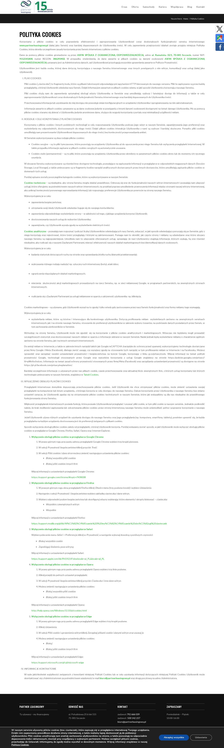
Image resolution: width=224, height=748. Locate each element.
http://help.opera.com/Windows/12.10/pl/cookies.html (59, 610)
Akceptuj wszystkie (174, 737)
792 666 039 (133, 714)
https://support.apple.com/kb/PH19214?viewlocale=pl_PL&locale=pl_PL (67, 558)
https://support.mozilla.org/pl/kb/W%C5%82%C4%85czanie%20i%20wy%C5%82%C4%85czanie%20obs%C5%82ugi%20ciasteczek (99, 523)
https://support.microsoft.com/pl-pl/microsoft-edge (57, 662)
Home (185, 19)
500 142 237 (133, 718)
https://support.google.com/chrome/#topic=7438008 (58, 477)
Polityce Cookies (20, 744)
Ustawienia (201, 737)
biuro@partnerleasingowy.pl (132, 721)
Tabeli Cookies (91, 374)
